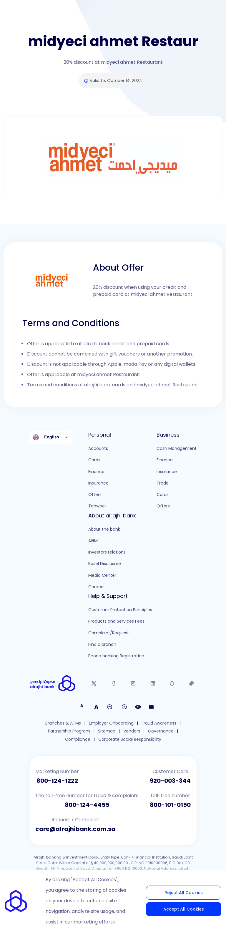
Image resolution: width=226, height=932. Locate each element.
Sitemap (106, 731)
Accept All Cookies (183, 909)
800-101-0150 (170, 805)
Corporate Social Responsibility (129, 739)
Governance (161, 731)
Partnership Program (69, 731)
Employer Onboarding (111, 723)
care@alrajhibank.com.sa (75, 829)
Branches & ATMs (63, 723)
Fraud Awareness (159, 723)
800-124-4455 (87, 805)
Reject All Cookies (183, 893)
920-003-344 (170, 781)
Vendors (131, 731)
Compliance (77, 739)
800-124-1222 (57, 781)
